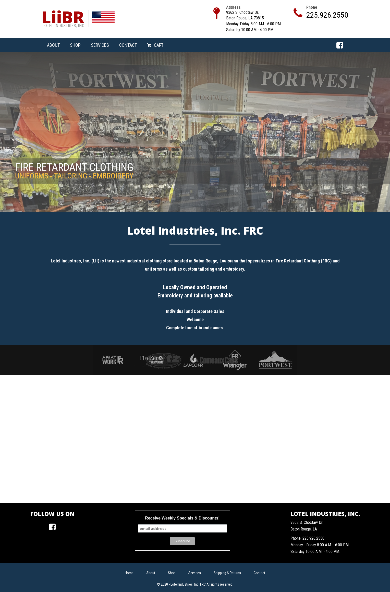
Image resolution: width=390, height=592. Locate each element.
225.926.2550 (327, 14)
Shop (75, 45)
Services (100, 45)
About (53, 45)
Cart (158, 45)
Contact (128, 45)
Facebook (339, 45)
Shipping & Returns (227, 573)
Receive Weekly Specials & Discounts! (182, 518)
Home (129, 573)
